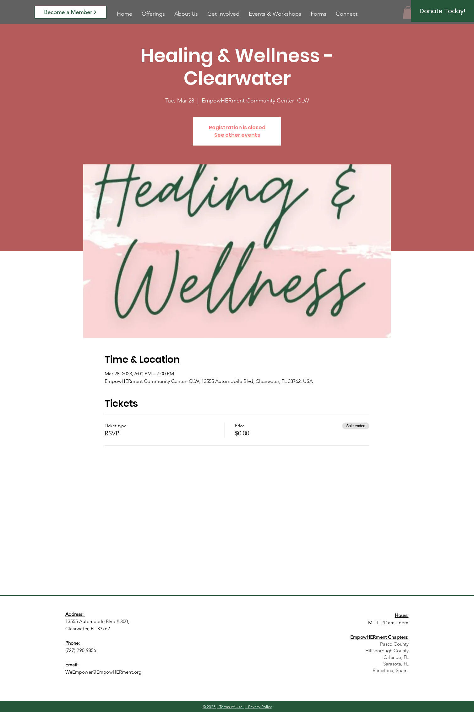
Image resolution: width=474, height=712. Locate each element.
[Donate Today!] (442, 11)
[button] (408, 12)
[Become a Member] (70, 12)
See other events (237, 135)
